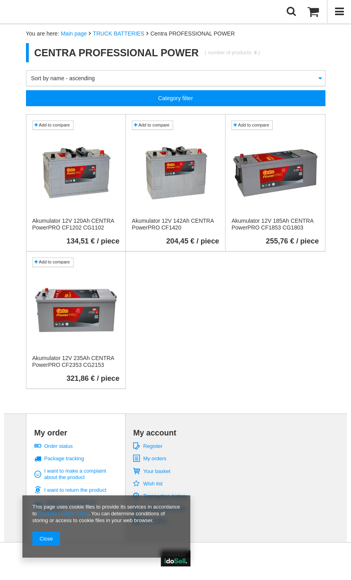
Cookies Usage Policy (63, 514)
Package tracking (64, 458)
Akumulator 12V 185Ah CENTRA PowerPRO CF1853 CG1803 (272, 224)
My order (51, 432)
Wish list (152, 484)
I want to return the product (75, 490)
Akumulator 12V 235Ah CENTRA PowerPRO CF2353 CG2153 (73, 361)
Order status (58, 446)
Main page (74, 33)
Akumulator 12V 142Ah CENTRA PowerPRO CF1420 (173, 224)
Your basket (156, 471)
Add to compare (52, 125)
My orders (154, 458)
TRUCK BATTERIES (118, 33)
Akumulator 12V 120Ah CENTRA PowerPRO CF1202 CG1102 (73, 224)
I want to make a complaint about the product (75, 474)
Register (152, 446)
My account (154, 432)
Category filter (175, 98)
